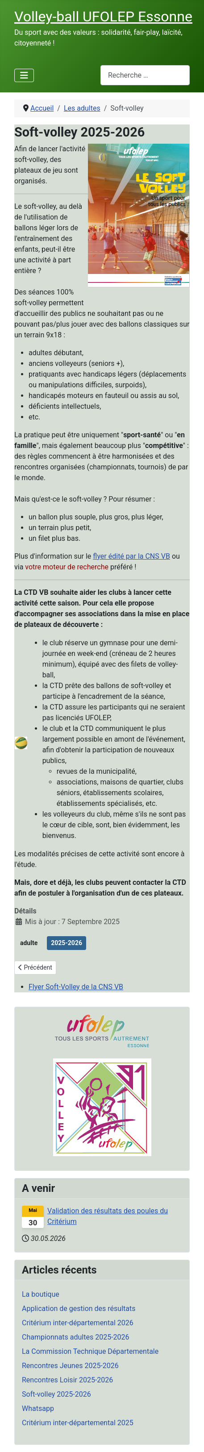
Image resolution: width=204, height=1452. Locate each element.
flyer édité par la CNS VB (131, 556)
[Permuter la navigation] (24, 75)
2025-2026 (66, 942)
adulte (28, 942)
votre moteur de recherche (66, 567)
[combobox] (145, 75)
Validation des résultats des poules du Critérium (107, 1216)
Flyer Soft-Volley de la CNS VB (76, 987)
